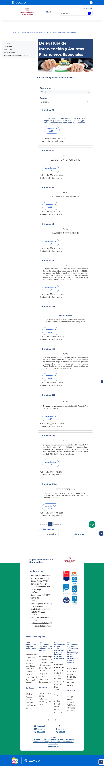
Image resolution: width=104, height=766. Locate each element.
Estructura (8, 46)
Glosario (53, 737)
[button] (48, 529)
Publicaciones (9, 52)
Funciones (8, 49)
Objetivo (7, 43)
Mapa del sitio (53, 747)
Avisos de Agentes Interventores (16, 55)
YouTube (41, 732)
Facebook (41, 726)
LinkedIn (62, 729)
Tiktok (62, 732)
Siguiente (57, 524)
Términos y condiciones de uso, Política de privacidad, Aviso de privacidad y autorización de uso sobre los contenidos (53, 742)
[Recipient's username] (63, 102)
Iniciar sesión (87, 8)
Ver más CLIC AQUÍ (52, 130)
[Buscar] (73, 13)
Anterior (43, 524)
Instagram (40, 729)
